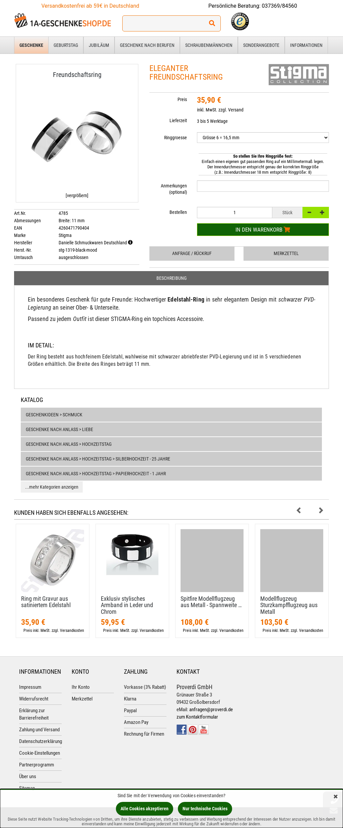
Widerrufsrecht (33, 699)
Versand (236, 109)
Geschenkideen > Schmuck (54, 414)
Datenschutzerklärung (40, 741)
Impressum (30, 687)
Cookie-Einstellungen (39, 753)
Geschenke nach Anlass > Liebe (59, 429)
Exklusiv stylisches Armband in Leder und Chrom (127, 605)
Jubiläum (99, 45)
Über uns (27, 776)
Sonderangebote (261, 45)
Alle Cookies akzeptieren (144, 808)
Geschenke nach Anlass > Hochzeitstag (69, 444)
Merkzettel (286, 253)
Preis (182, 99)
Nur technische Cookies (205, 808)
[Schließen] (335, 797)
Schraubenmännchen (208, 45)
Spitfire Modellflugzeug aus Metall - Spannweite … (211, 602)
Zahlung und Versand (39, 730)
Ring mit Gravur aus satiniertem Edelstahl (46, 602)
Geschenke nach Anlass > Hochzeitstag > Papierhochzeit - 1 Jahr (96, 473)
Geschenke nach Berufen (147, 45)
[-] (309, 212)
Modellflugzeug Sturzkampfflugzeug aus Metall (289, 605)
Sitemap (27, 788)
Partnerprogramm (36, 765)
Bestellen (178, 212)
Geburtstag (66, 45)
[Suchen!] (212, 23)
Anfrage (192, 253)
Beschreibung (171, 278)
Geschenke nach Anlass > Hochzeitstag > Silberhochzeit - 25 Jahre (98, 459)
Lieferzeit (178, 120)
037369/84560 (279, 6)
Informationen (306, 45)
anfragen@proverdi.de (211, 710)
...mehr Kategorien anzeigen (51, 487)
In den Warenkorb (262, 229)
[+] (322, 212)
